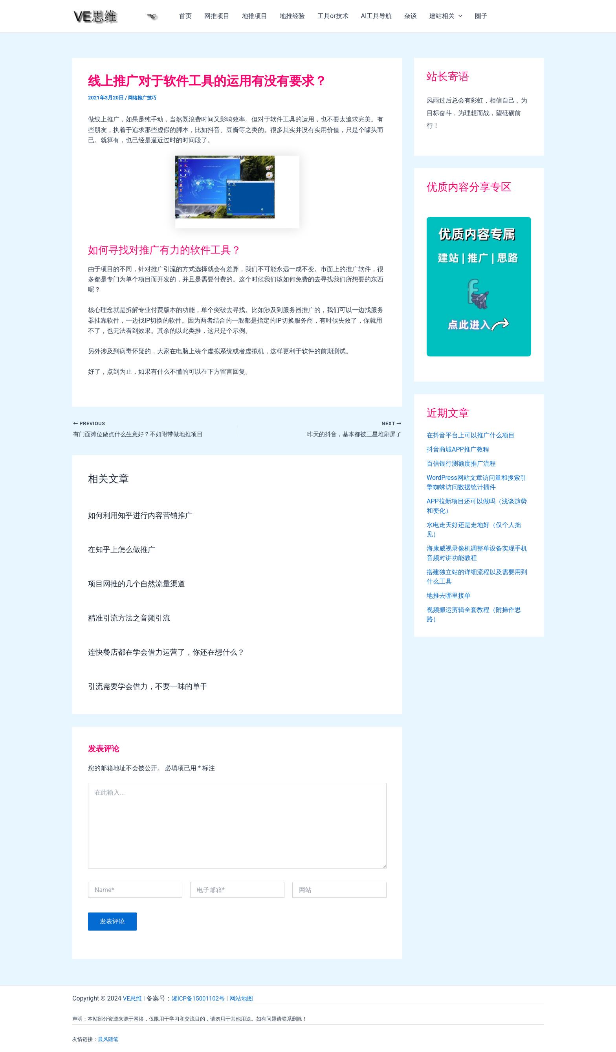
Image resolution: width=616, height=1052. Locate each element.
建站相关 (445, 16)
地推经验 (292, 16)
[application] (458, 16)
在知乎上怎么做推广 (123, 550)
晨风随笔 (108, 1039)
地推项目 (254, 16)
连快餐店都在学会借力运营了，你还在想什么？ (170, 652)
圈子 (481, 16)
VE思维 (133, 998)
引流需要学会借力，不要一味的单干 (151, 687)
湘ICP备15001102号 (201, 998)
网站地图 (247, 998)
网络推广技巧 (143, 98)
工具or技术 (332, 16)
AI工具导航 (376, 16)
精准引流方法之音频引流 (131, 618)
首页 (185, 16)
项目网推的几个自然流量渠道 (139, 584)
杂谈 (410, 16)
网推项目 (216, 16)
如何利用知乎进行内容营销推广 (143, 516)
